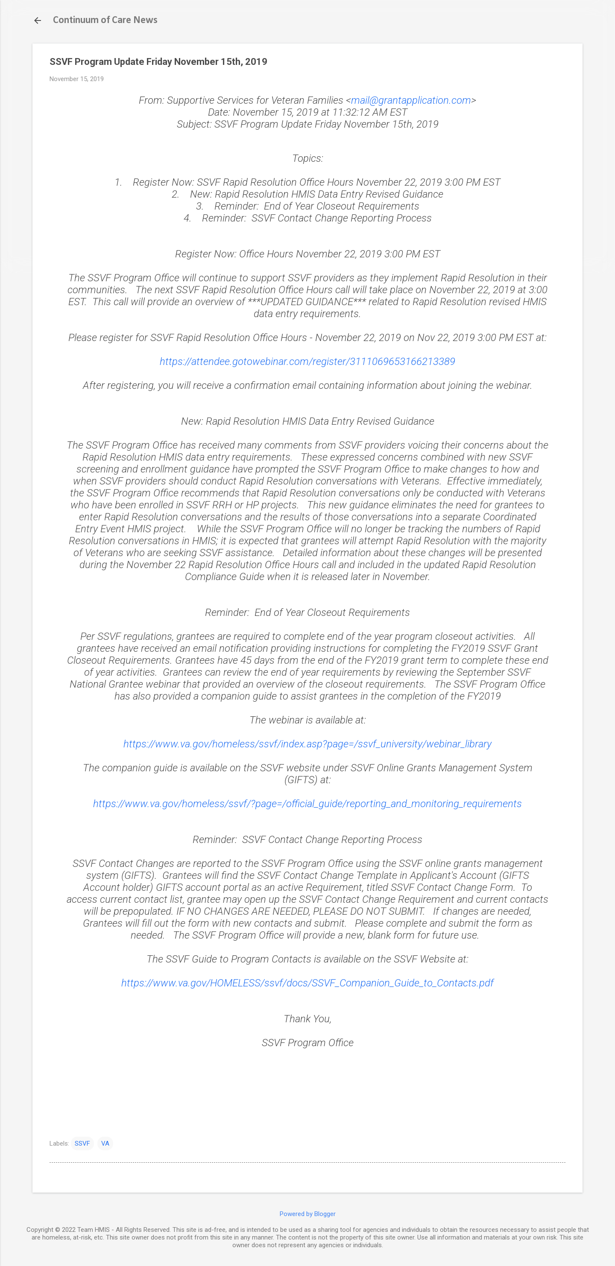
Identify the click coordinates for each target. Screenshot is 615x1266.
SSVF (82, 1143)
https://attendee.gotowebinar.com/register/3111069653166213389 (307, 362)
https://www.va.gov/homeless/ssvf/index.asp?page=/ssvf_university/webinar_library (307, 744)
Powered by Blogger (308, 1214)
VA (105, 1143)
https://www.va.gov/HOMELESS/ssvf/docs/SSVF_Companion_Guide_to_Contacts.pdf (307, 983)
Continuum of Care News (105, 20)
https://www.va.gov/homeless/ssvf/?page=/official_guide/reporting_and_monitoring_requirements (307, 804)
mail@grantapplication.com (411, 100)
